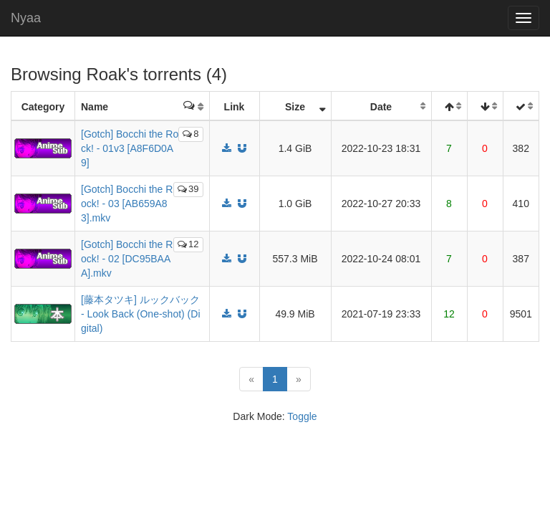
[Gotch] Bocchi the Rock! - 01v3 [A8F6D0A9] (129, 148)
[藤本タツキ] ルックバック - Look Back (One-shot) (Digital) (141, 314)
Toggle (302, 416)
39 (188, 188)
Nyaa (26, 18)
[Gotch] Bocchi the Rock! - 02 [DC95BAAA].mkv (127, 259)
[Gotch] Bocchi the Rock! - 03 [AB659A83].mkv (127, 203)
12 (188, 244)
